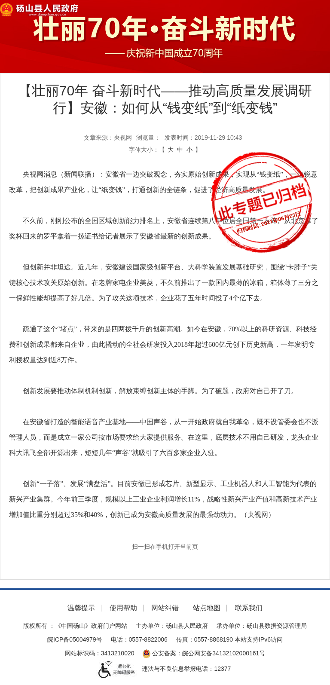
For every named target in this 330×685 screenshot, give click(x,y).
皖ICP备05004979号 (74, 639)
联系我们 (249, 608)
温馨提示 (81, 608)
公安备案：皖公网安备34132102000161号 (204, 653)
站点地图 (206, 608)
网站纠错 (165, 608)
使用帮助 (123, 608)
